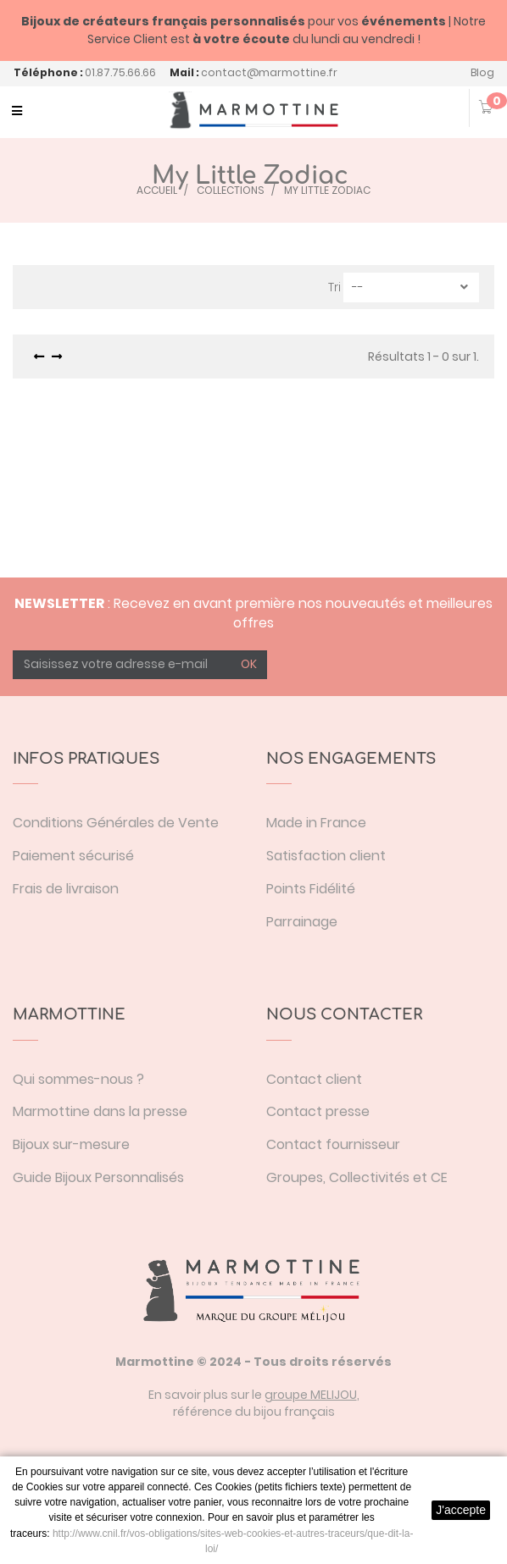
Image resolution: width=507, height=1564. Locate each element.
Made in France (316, 822)
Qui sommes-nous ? (78, 1079)
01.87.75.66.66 (120, 72)
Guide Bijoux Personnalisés (98, 1177)
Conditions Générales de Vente (116, 822)
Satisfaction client (326, 855)
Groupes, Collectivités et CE (357, 1177)
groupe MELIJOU (311, 1394)
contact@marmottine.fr (269, 72)
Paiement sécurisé (73, 855)
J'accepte (461, 1510)
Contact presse (318, 1111)
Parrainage (301, 921)
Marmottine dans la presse (100, 1111)
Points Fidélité (310, 888)
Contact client (314, 1079)
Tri (334, 287)
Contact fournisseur (333, 1144)
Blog (482, 72)
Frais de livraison (66, 888)
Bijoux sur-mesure (71, 1144)
